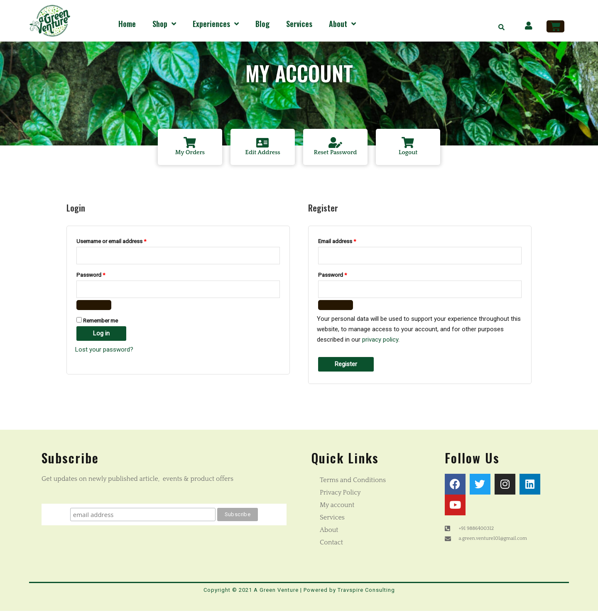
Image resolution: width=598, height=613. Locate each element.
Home (127, 23)
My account (337, 506)
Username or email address (121, 241)
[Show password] (93, 307)
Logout (408, 154)
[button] (501, 27)
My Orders (190, 154)
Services (299, 23)
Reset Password (335, 154)
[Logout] (408, 143)
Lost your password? (104, 351)
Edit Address (262, 154)
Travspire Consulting (366, 591)
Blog (262, 23)
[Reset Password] (335, 143)
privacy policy (380, 341)
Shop (164, 24)
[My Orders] (190, 143)
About (342, 24)
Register (346, 365)
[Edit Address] (263, 143)
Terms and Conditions (353, 481)
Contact (331, 544)
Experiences (216, 24)
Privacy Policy (340, 494)
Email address (347, 241)
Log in (101, 335)
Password (101, 275)
